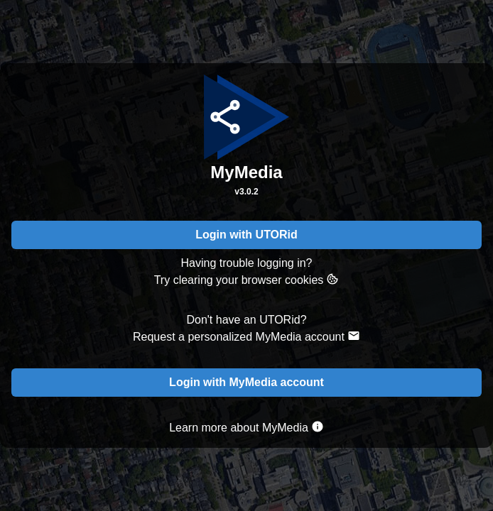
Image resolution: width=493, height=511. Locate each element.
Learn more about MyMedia (246, 427)
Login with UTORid (246, 235)
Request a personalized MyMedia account (246, 336)
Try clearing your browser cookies (247, 279)
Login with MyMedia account (246, 382)
